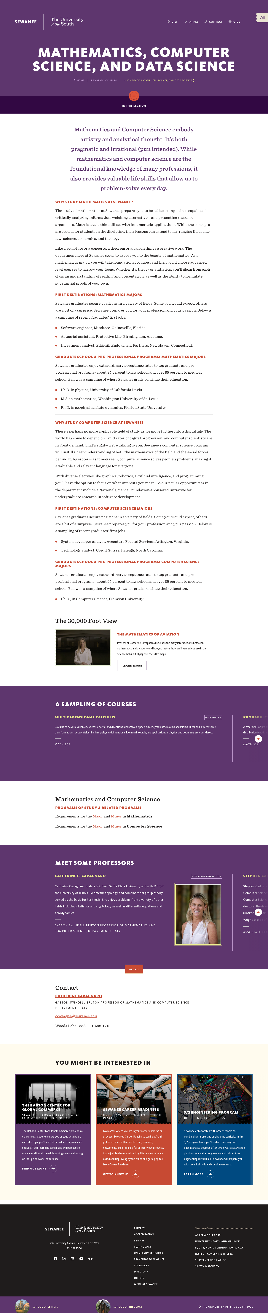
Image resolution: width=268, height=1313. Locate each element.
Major (97, 816)
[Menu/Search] (262, 17)
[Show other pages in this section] (159, 80)
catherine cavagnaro (78, 996)
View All (134, 969)
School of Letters (45, 1306)
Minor (116, 816)
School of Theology (128, 1306)
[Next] (258, 739)
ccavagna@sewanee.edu (76, 1016)
